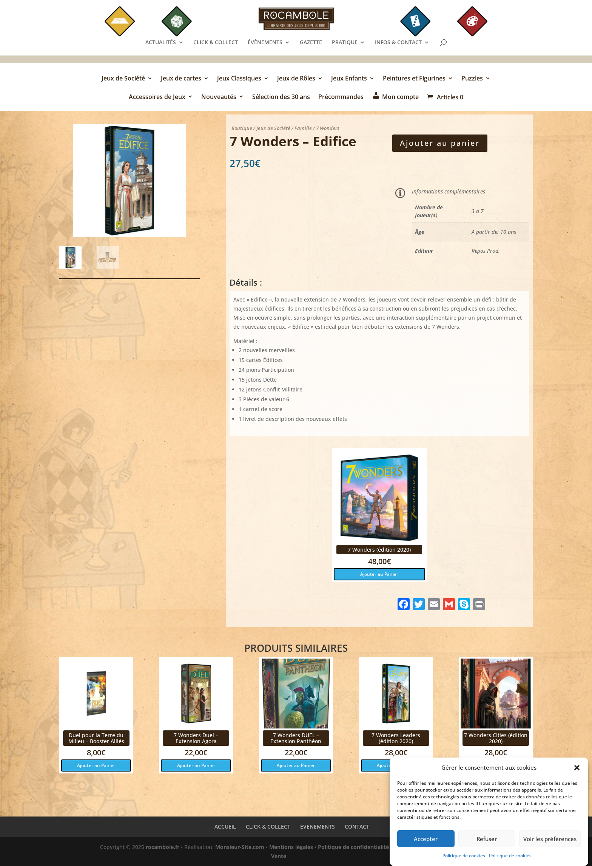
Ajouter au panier (440, 143)
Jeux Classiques (239, 79)
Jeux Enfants (349, 79)
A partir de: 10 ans (494, 231)
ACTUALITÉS (160, 43)
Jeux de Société (123, 79)
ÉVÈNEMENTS (265, 43)
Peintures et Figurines (414, 79)
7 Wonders (327, 128)
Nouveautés (218, 97)
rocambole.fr (162, 847)
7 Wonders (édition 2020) (379, 549)
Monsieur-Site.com (239, 847)
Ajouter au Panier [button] (379, 574)
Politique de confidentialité (353, 847)
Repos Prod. (486, 250)
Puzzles (472, 79)
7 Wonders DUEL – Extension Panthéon (295, 737)
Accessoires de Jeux (157, 97)
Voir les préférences (550, 843)
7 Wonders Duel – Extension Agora (196, 737)
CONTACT (357, 826)
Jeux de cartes (181, 79)
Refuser (486, 843)
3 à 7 (478, 211)
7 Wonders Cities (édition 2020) (495, 737)
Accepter (426, 843)
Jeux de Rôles (296, 79)
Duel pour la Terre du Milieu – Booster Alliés (96, 737)
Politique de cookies (463, 860)
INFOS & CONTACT (398, 43)
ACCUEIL (225, 826)
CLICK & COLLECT (215, 43)
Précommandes (341, 97)
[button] (577, 772)
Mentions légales (291, 847)
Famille (303, 128)
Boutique (241, 128)
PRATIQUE (345, 43)
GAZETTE (311, 43)
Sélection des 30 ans (281, 97)
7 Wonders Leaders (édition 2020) (396, 737)
